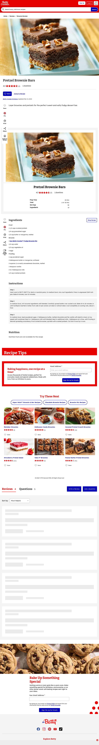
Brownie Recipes (22, 16)
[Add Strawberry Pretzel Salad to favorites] (5, 465)
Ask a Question (89, 489)
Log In (90, 3)
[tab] (9, 489)
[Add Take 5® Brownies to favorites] (36, 465)
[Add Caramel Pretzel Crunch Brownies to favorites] (66, 434)
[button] (5, 114)
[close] (97, 740)
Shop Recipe (92, 220)
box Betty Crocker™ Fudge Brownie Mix (23, 241)
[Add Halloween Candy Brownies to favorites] (36, 434)
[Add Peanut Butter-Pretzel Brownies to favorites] (66, 465)
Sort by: (5, 501)
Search (94, 9)
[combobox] (46, 9)
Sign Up (81, 3)
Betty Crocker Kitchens (10, 99)
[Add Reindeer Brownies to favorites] (5, 434)
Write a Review (74, 489)
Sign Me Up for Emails (71, 380)
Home (5, 16)
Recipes (12, 16)
